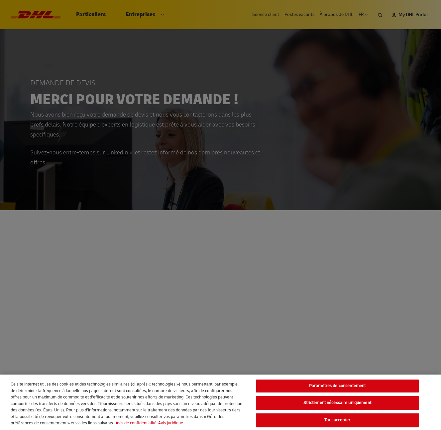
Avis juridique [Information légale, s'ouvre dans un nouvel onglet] (170, 423)
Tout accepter (337, 420)
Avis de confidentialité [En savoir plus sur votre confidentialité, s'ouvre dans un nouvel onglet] (136, 423)
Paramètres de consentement (337, 385)
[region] (220, 402)
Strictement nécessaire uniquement (337, 402)
